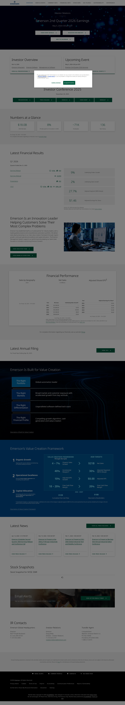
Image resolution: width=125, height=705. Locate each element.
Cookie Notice (51, 76)
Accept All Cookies (69, 82)
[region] (63, 79)
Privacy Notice (42, 76)
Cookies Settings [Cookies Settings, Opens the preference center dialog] (56, 82)
